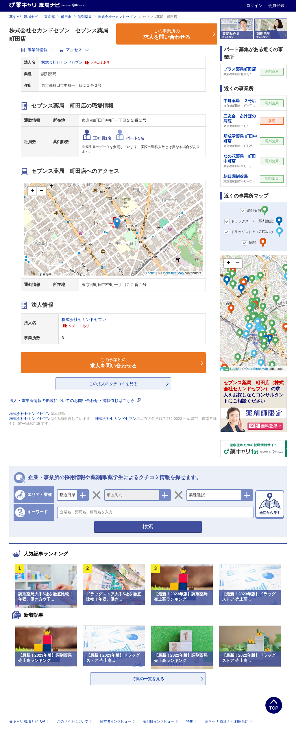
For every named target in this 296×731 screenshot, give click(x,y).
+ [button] (32, 191)
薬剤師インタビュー (161, 721)
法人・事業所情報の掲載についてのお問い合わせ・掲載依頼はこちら (74, 400)
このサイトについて (75, 721)
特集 (192, 721)
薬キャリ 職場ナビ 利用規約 (228, 721)
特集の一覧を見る (148, 678)
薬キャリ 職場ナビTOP (29, 721)
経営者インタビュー (118, 721)
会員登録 (276, 5)
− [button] (41, 191)
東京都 (49, 17)
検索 (148, 526)
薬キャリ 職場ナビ (23, 17)
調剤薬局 (85, 17)
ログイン (255, 5)
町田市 (66, 17)
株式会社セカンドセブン (117, 17)
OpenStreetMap (172, 273)
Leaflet (151, 273)
